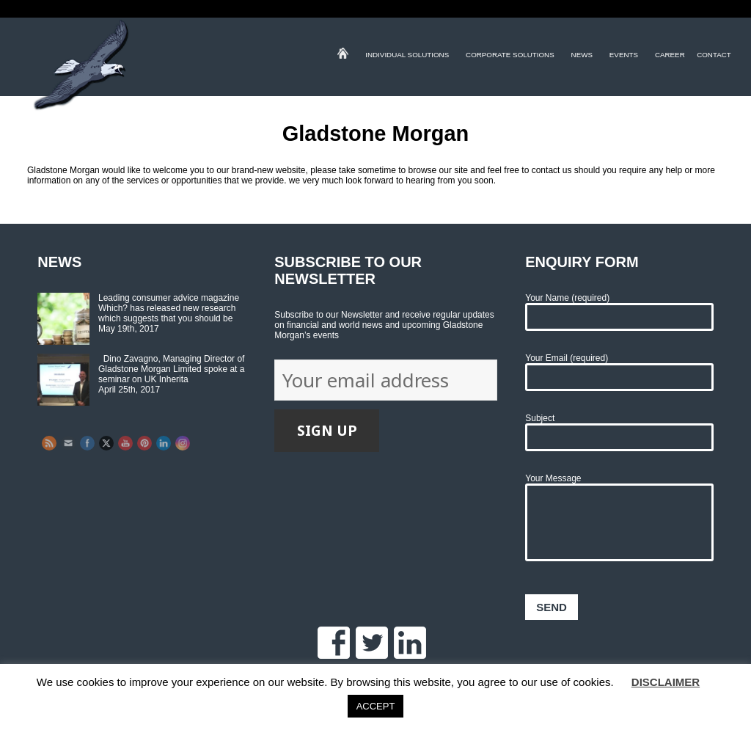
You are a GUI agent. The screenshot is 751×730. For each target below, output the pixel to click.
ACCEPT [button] (375, 706)
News (582, 57)
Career (670, 57)
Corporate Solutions (510, 57)
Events (623, 57)
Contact (714, 57)
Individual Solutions (407, 57)
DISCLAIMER (665, 682)
